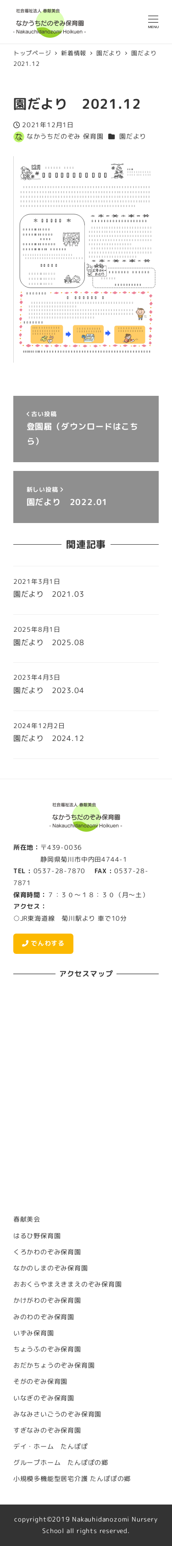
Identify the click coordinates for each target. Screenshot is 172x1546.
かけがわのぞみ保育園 (47, 1300)
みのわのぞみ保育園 (43, 1317)
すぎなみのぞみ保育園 (47, 1430)
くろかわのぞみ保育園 (47, 1252)
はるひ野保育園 (37, 1235)
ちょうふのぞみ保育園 (47, 1349)
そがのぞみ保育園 (40, 1381)
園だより (132, 136)
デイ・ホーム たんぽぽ (50, 1446)
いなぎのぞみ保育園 (43, 1398)
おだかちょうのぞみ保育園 (54, 1365)
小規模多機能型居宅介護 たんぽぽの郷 (72, 1478)
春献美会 (26, 1219)
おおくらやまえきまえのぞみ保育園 (67, 1284)
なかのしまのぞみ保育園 (50, 1268)
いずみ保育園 (33, 1333)
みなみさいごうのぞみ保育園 (57, 1414)
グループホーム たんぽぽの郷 (60, 1462)
